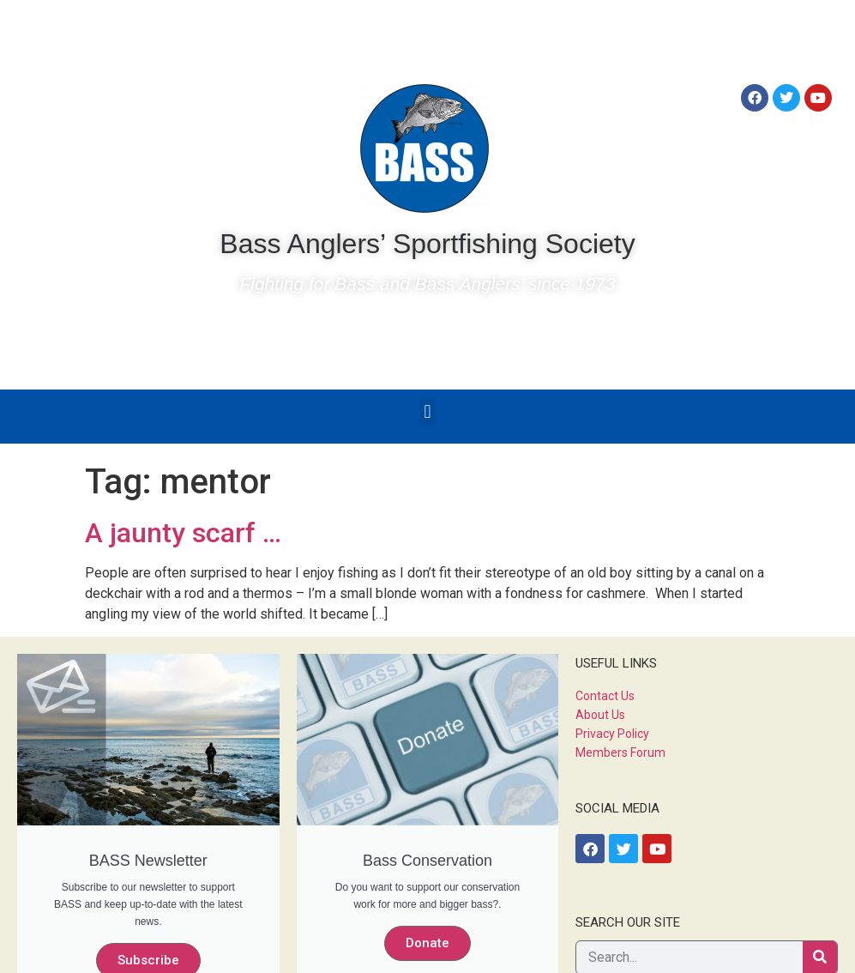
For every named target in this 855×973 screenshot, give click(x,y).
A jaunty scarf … (183, 533)
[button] (427, 412)
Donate (427, 943)
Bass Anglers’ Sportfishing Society (427, 243)
